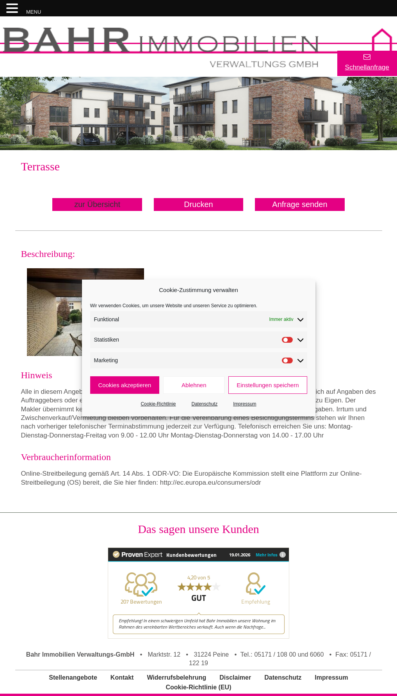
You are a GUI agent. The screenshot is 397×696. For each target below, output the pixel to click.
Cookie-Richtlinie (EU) (198, 687)
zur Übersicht (97, 204)
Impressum (244, 404)
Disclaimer (235, 677)
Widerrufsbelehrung (176, 677)
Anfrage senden (299, 204)
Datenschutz (205, 404)
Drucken (198, 204)
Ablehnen (194, 385)
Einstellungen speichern (268, 385)
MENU (33, 12)
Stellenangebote (73, 677)
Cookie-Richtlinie (158, 404)
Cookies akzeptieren (124, 385)
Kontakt (122, 677)
